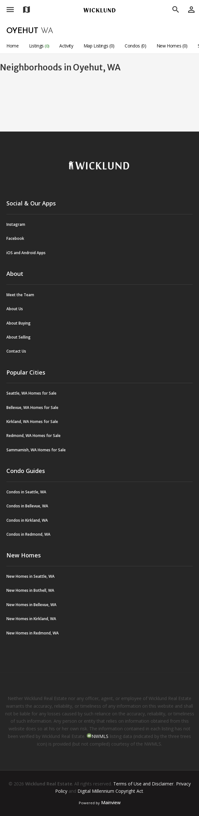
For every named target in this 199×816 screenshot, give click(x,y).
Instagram (15, 224)
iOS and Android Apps (26, 252)
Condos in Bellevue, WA (27, 506)
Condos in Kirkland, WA (27, 520)
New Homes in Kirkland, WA (31, 618)
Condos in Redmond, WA (28, 534)
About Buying (18, 323)
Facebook (15, 238)
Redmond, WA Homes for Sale (33, 435)
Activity (66, 46)
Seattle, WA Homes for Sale (31, 393)
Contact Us (16, 351)
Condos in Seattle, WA (26, 492)
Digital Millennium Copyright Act (110, 791)
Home (12, 46)
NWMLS (100, 736)
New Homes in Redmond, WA (32, 633)
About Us (14, 308)
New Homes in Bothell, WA (30, 590)
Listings (39, 46)
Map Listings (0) (99, 46)
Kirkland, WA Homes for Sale (32, 421)
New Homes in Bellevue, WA (31, 604)
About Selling (18, 337)
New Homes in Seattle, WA (30, 576)
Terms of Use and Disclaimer (143, 784)
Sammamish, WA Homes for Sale (36, 450)
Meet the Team (20, 294)
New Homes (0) (172, 46)
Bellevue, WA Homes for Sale (32, 407)
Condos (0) (135, 46)
